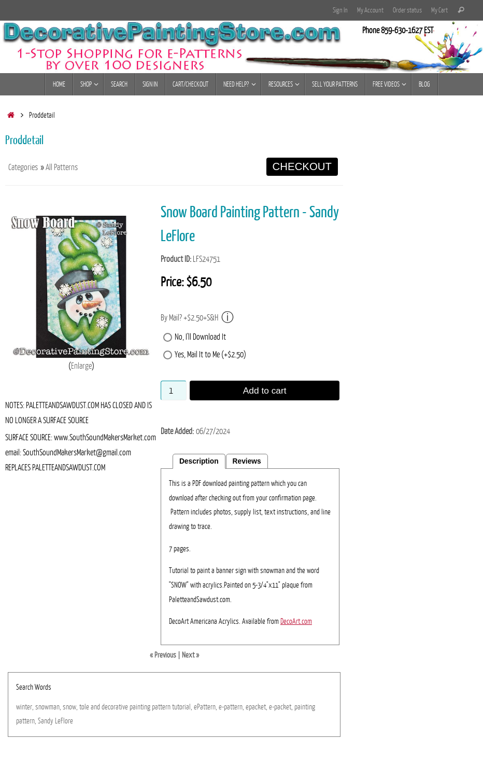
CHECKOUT (302, 166)
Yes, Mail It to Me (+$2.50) (210, 354)
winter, (25, 707)
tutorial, (182, 707)
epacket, (256, 707)
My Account (370, 10)
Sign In (340, 10)
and (95, 707)
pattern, (26, 721)
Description (199, 461)
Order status (407, 10)
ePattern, (205, 707)
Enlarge (81, 366)
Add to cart (265, 390)
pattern (161, 707)
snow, (70, 707)
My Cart (439, 10)
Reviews (247, 461)
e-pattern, (231, 707)
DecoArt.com (296, 621)
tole (84, 707)
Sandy (45, 721)
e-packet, (281, 707)
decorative (115, 707)
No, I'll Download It (200, 337)
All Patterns (62, 167)
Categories (23, 167)
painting (140, 707)
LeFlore (64, 721)
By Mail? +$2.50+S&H (197, 317)
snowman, (48, 707)
